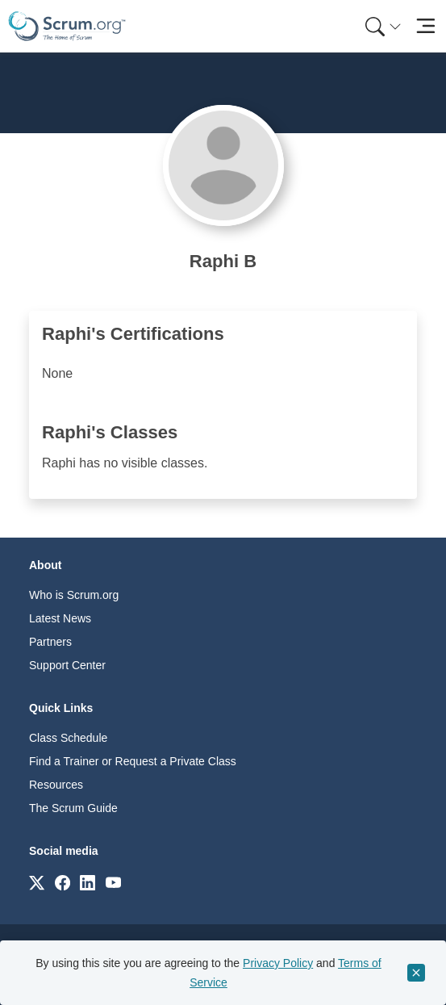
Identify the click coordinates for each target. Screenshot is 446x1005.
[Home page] (66, 26)
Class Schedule (68, 737)
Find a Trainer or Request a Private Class (132, 761)
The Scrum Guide (73, 808)
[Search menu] (383, 26)
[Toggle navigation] (425, 26)
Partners (50, 641)
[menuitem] (381, 26)
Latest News (60, 618)
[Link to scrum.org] (36, 882)
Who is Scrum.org (74, 594)
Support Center (67, 665)
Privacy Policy (278, 963)
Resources (56, 784)
